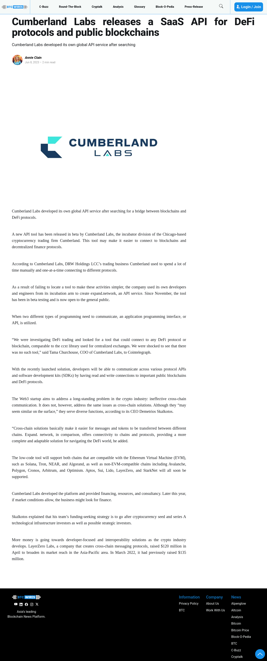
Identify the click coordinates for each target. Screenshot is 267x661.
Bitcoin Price (240, 630)
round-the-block (70, 6)
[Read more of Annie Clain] (17, 59)
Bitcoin (236, 623)
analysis (118, 6)
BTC (234, 643)
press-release (194, 6)
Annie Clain (33, 58)
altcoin (236, 610)
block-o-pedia (165, 6)
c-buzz (43, 6)
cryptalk (97, 6)
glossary (139, 6)
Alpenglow (238, 603)
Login (246, 7)
